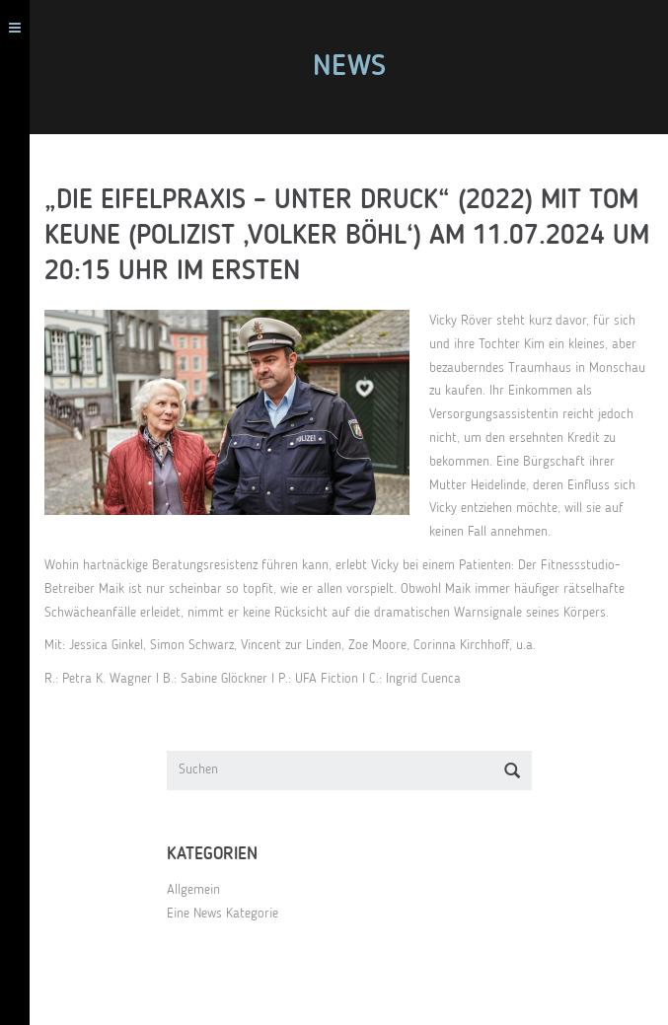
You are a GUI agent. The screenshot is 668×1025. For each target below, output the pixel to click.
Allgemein (193, 890)
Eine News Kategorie (222, 913)
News (349, 67)
